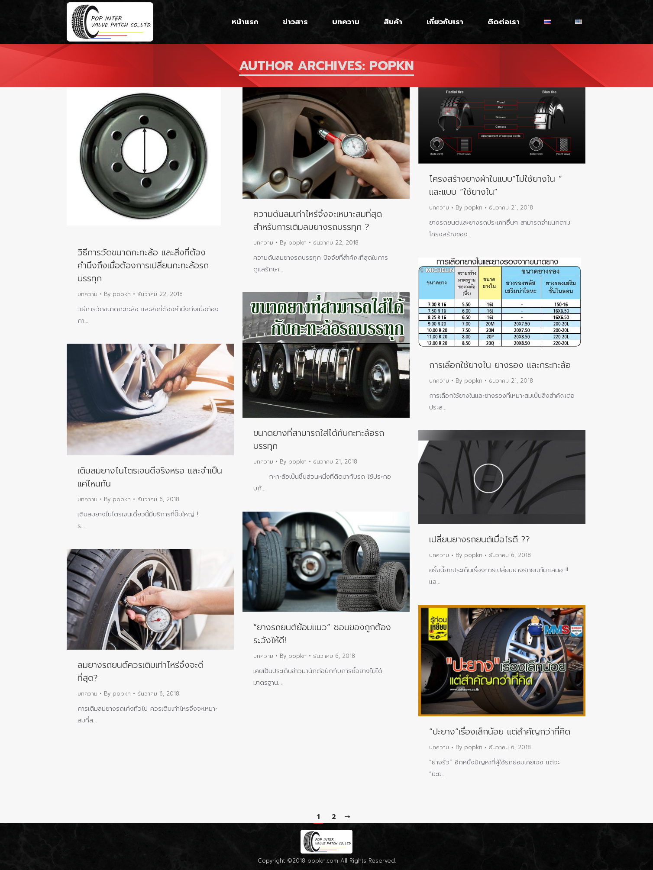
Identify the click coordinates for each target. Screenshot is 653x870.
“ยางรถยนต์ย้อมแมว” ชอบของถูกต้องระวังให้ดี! (322, 634)
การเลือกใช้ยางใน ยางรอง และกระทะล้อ (500, 364)
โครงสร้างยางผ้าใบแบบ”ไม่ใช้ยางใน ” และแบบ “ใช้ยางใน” (495, 185)
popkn (391, 66)
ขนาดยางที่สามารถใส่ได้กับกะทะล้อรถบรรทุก (318, 439)
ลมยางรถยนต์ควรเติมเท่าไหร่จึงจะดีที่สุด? (141, 671)
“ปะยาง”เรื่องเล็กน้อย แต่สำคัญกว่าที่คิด (499, 731)
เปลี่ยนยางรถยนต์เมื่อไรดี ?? (479, 539)
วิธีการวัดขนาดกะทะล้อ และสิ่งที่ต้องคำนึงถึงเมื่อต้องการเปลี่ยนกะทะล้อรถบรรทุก (143, 265)
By (117, 294)
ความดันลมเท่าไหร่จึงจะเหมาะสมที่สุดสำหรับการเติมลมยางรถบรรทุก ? (317, 220)
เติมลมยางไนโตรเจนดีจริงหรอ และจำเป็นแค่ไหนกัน (150, 477)
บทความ (87, 294)
